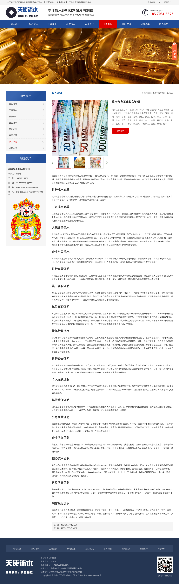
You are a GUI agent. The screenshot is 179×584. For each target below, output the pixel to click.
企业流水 (89, 24)
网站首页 (14, 24)
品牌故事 (151, 2)
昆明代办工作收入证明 (69, 528)
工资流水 (52, 24)
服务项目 (107, 24)
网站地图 (78, 572)
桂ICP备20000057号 (93, 575)
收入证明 (13, 141)
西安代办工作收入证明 (69, 525)
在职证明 (13, 129)
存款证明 (13, 148)
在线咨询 (120, 131)
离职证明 (13, 135)
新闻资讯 (126, 24)
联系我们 (167, 2)
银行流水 (33, 24)
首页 (154, 93)
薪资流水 (70, 24)
